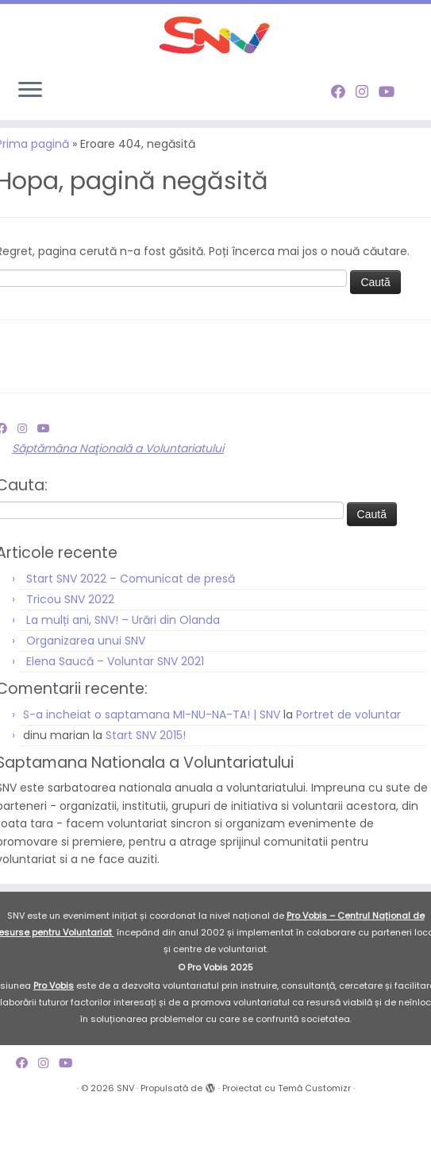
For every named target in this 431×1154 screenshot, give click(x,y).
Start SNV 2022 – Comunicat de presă (130, 624)
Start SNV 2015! (146, 781)
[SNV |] (215, 51)
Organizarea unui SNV (85, 686)
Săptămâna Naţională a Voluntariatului (118, 494)
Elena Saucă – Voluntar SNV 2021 (115, 706)
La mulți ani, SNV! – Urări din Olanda (123, 665)
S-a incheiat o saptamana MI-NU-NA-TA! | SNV (151, 761)
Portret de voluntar (348, 761)
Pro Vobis (53, 1031)
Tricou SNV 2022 (70, 645)
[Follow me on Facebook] (343, 124)
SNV (125, 1134)
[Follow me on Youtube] (392, 124)
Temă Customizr (314, 1134)
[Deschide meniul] (30, 124)
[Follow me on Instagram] (367, 124)
